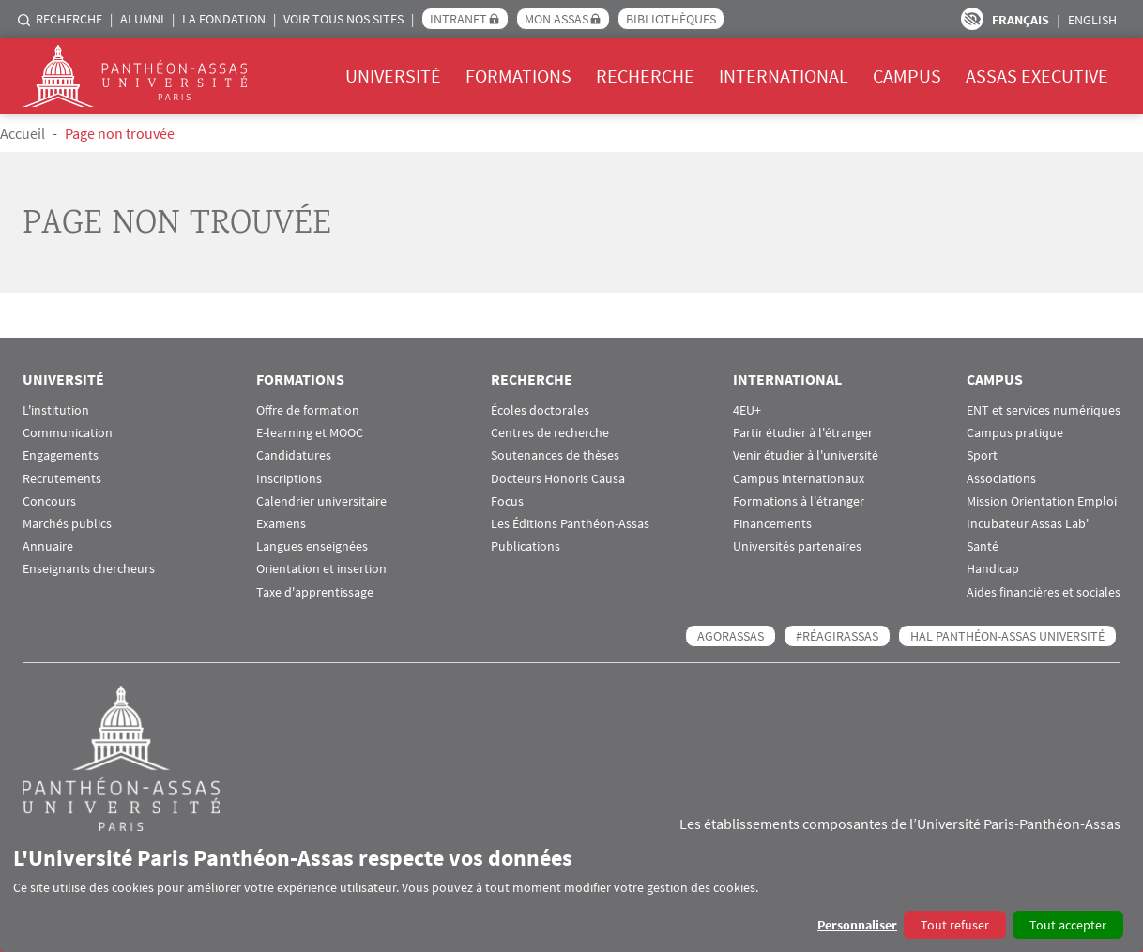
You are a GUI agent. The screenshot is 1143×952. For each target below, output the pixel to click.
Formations (518, 75)
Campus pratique (1015, 433)
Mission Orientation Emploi (1042, 501)
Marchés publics (67, 524)
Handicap (993, 569)
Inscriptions (289, 479)
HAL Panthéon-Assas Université (1007, 635)
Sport (982, 455)
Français (1020, 19)
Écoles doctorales (540, 410)
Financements (772, 524)
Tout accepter (1067, 924)
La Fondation (224, 18)
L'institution (56, 410)
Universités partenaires (797, 546)
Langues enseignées (312, 546)
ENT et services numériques (1043, 410)
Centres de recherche (550, 433)
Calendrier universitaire (321, 501)
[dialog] (571, 891)
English (1092, 19)
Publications (525, 546)
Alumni (142, 18)
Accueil (22, 133)
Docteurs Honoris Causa (558, 479)
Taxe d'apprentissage (314, 592)
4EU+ (747, 410)
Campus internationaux (798, 479)
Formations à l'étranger (798, 501)
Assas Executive (1037, 75)
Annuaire (48, 546)
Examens (281, 524)
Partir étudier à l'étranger (803, 433)
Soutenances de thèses (555, 455)
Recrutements (62, 479)
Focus (507, 501)
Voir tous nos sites (343, 18)
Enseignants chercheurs (89, 569)
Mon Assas (556, 18)
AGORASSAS (730, 635)
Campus (907, 75)
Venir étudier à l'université (805, 455)
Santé (982, 546)
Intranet (458, 18)
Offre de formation (307, 410)
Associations (1001, 479)
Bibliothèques (671, 18)
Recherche (69, 18)
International (783, 75)
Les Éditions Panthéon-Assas (570, 524)
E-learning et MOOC (309, 433)
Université (393, 75)
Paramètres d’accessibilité (972, 19)
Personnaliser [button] (857, 924)
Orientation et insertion (321, 569)
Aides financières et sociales (1043, 592)
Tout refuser (955, 924)
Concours (49, 501)
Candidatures (293, 455)
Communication (68, 433)
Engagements (61, 455)
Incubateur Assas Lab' (1028, 524)
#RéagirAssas (837, 635)
